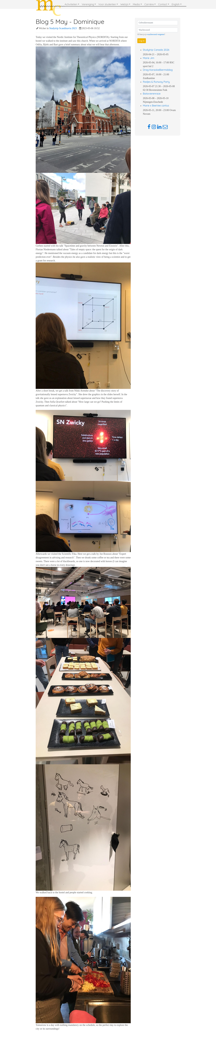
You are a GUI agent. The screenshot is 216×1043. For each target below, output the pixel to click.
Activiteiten (71, 4)
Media (136, 4)
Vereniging (88, 4)
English (175, 4)
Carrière (149, 4)
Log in (142, 41)
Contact (162, 4)
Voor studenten (107, 4)
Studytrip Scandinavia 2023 (63, 28)
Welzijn (124, 4)
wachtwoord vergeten (155, 34)
